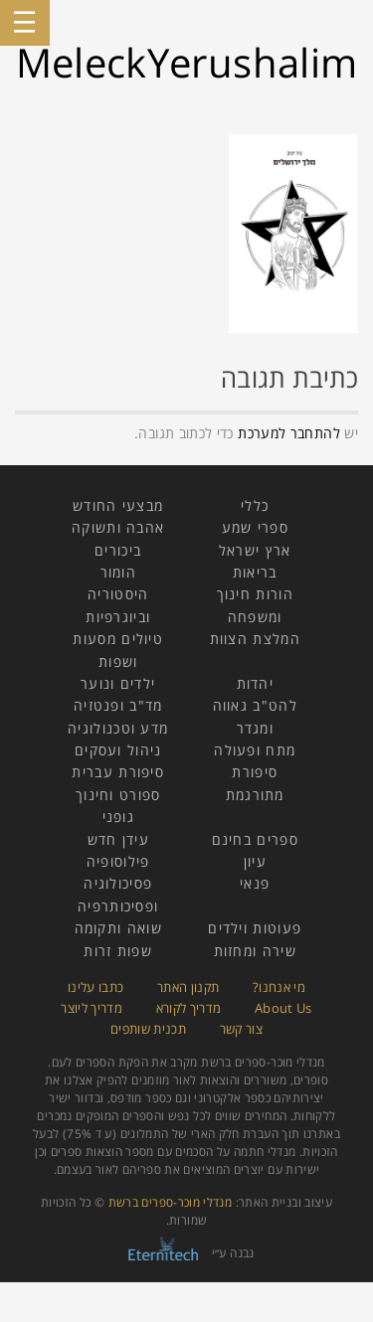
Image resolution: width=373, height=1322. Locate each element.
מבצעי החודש (118, 505)
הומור (118, 572)
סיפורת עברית (118, 771)
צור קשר (242, 1029)
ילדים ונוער (118, 683)
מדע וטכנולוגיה (118, 728)
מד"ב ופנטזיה (118, 705)
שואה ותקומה (118, 927)
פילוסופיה (118, 861)
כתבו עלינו (96, 987)
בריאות (255, 572)
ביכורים (117, 550)
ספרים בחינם (255, 839)
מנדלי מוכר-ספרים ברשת (170, 1202)
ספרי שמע (255, 527)
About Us (283, 1008)
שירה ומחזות (255, 950)
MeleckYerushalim (187, 62)
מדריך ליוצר (91, 1008)
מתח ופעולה (254, 750)
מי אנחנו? (279, 987)
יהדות (256, 683)
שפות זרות (118, 950)
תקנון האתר (188, 987)
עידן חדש (118, 839)
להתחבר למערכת (289, 432)
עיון (255, 861)
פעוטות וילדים (254, 927)
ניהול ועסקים (118, 750)
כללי (255, 505)
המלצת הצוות (255, 638)
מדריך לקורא (189, 1008)
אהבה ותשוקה (118, 527)
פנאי (255, 883)
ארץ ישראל (255, 550)
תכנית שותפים (148, 1029)
